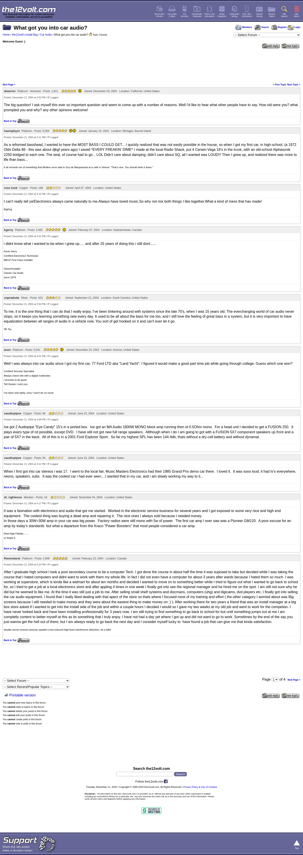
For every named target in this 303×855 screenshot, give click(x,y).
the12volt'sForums (159, 15)
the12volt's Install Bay (25, 34)
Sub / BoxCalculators (247, 15)
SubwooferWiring (234, 15)
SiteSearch (284, 15)
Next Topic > (293, 84)
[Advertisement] (151, 65)
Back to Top (10, 121)
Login (294, 27)
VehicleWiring (259, 15)
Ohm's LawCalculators (209, 15)
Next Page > (9, 84)
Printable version (22, 695)
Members (243, 27)
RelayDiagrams (221, 15)
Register (279, 27)
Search (261, 27)
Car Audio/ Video (172, 15)
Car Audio (46, 34)
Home (6, 34)
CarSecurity (184, 15)
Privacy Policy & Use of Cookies (200, 787)
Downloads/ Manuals (197, 15)
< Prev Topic (279, 84)
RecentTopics (271, 15)
